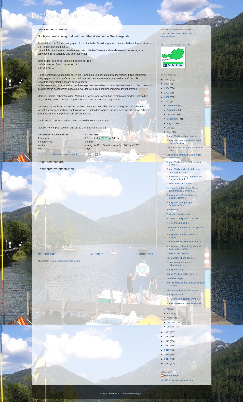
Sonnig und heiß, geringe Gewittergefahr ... (179, 203)
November (172, 110)
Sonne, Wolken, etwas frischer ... (183, 136)
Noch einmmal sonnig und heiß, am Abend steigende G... (184, 177)
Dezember (172, 105)
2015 (167, 354)
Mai (169, 309)
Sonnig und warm (175, 294)
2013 (167, 363)
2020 (167, 332)
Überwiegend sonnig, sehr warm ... (184, 290)
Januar (171, 326)
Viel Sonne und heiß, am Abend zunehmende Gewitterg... (182, 189)
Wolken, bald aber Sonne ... (180, 183)
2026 (167, 79)
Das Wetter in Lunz (57, 15)
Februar (171, 322)
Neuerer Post (47, 254)
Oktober (171, 114)
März (170, 317)
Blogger (138, 393)
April (169, 313)
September (173, 118)
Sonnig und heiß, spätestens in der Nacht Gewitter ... (184, 141)
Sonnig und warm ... (176, 269)
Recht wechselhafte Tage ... (180, 258)
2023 (167, 92)
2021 (167, 101)
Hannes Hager (172, 375)
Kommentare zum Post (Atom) (65, 261)
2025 (167, 83)
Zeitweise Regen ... (176, 278)
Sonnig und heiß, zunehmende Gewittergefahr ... (181, 196)
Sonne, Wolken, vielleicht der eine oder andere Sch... (183, 170)
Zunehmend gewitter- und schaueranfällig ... (179, 263)
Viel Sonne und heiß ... (177, 223)
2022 (167, 97)
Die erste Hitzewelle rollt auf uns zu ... (185, 241)
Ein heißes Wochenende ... (180, 214)
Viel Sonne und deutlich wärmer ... (183, 299)
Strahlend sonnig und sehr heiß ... (183, 218)
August (171, 123)
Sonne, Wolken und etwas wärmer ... (185, 303)
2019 (167, 336)
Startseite (96, 254)
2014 (167, 359)
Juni (169, 132)
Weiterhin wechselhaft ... (178, 253)
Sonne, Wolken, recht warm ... (181, 274)
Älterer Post (145, 254)
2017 (167, 345)
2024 (167, 88)
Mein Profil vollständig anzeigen (177, 380)
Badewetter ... (173, 209)
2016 (167, 350)
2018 (167, 341)
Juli (169, 127)
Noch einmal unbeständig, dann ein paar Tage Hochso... (184, 247)
